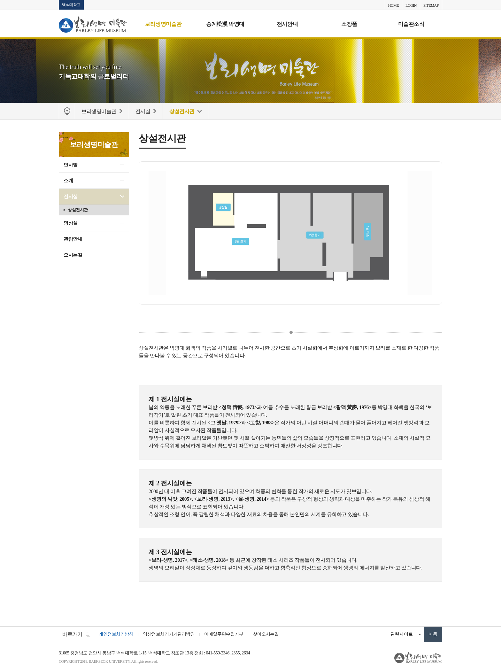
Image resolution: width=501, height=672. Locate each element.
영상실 (71, 223)
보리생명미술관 (163, 24)
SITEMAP (431, 5)
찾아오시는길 (266, 634)
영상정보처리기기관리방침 (169, 634)
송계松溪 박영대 (225, 24)
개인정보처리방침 (116, 634)
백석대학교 (71, 5)
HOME (393, 5)
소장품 (349, 24)
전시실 (71, 196)
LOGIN (411, 5)
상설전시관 (78, 209)
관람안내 (73, 239)
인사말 (71, 164)
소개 (68, 180)
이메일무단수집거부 (223, 634)
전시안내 (287, 24)
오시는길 (73, 255)
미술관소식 (411, 24)
